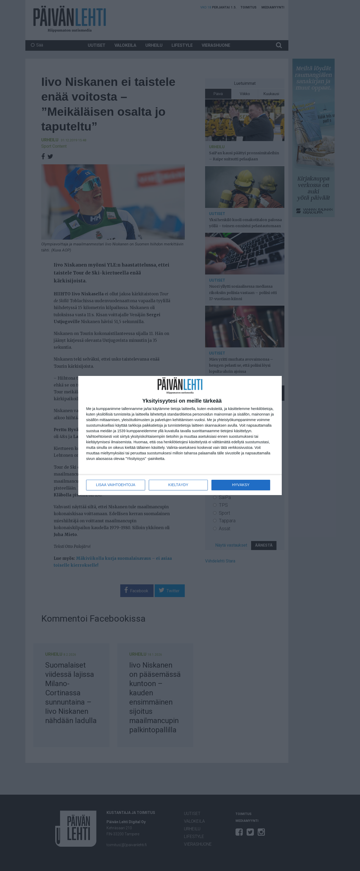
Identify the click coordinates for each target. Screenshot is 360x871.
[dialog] (180, 435)
